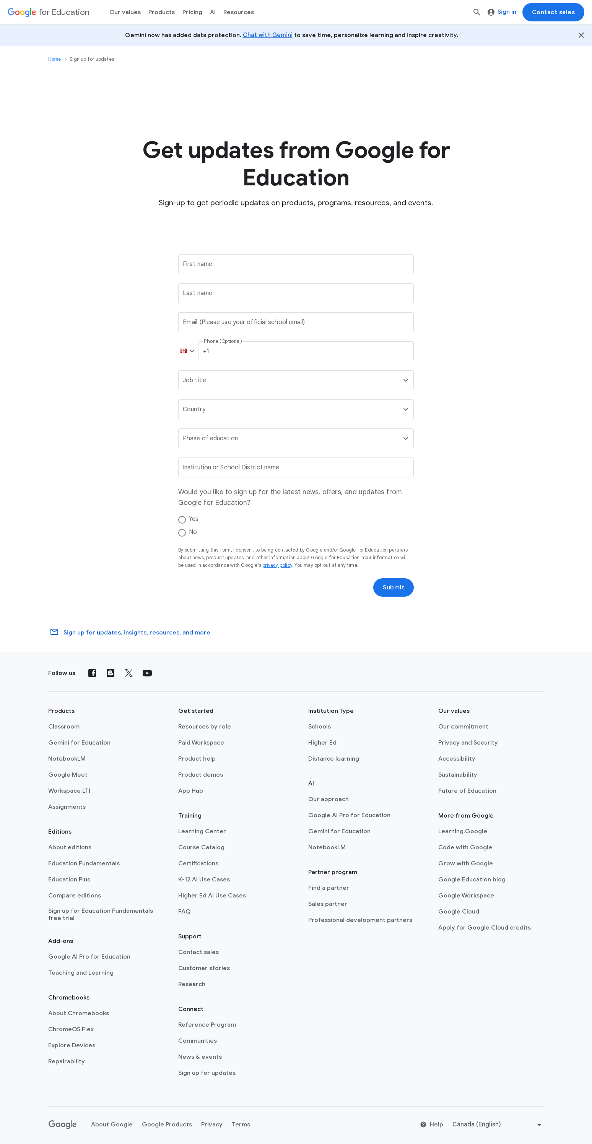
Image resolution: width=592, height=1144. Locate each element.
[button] (186, 351)
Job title (194, 380)
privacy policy (277, 565)
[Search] (476, 12)
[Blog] (110, 673)
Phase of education (210, 438)
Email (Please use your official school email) (244, 322)
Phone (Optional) (223, 341)
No (193, 532)
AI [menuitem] (213, 12)
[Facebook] (92, 673)
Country (194, 409)
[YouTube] (147, 673)
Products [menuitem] (161, 12)
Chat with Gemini (268, 35)
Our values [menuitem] (125, 12)
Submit (393, 587)
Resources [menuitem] (238, 12)
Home (54, 59)
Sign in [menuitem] (502, 12)
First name (197, 264)
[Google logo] (62, 1124)
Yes (193, 519)
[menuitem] (192, 12)
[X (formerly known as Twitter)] (129, 673)
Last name (197, 293)
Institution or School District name (231, 467)
